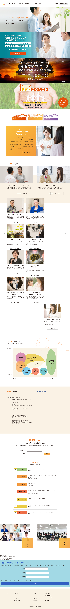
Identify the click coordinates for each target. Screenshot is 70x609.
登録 (35, 583)
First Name (23, 572)
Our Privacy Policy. (33, 580)
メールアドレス (23, 453)
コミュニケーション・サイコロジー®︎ (39, 365)
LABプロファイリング (35, 371)
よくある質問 (34, 3)
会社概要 (47, 600)
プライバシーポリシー (49, 597)
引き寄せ (20, 358)
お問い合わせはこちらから (17, 425)
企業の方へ (35, 598)
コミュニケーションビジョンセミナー (31, 359)
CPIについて (15, 3)
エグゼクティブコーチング (51, 362)
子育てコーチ (26, 371)
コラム (40, 3)
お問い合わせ (63, 3)
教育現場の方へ (35, 600)
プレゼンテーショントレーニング (43, 371)
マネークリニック (20, 366)
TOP (8, 593)
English (56, 3)
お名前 (21, 450)
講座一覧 (21, 3)
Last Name (23, 576)
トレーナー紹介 (16, 598)
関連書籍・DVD (17, 600)
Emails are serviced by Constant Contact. (24, 580)
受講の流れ (27, 3)
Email (23, 568)
